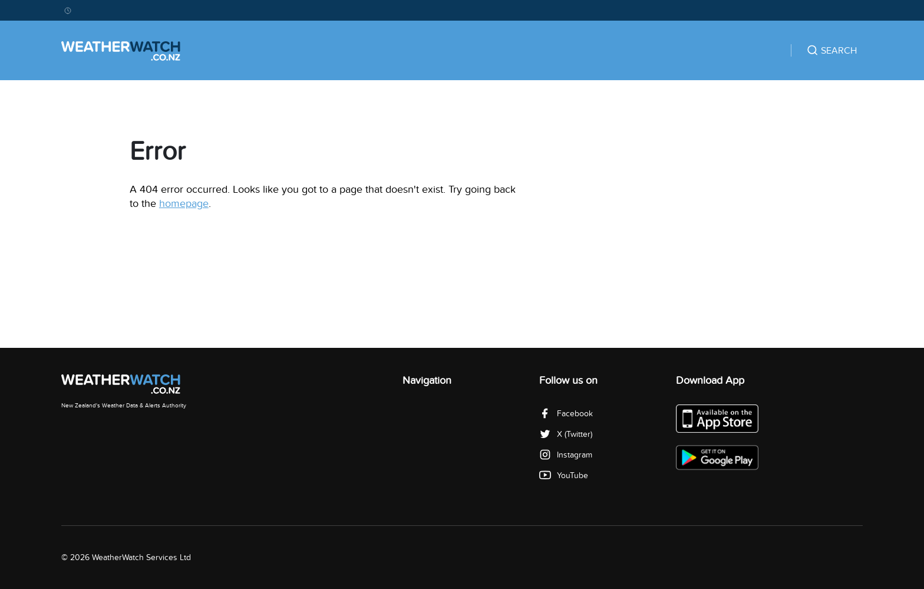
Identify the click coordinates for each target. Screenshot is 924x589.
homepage (184, 204)
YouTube (563, 475)
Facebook (566, 414)
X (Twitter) (565, 434)
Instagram (565, 455)
